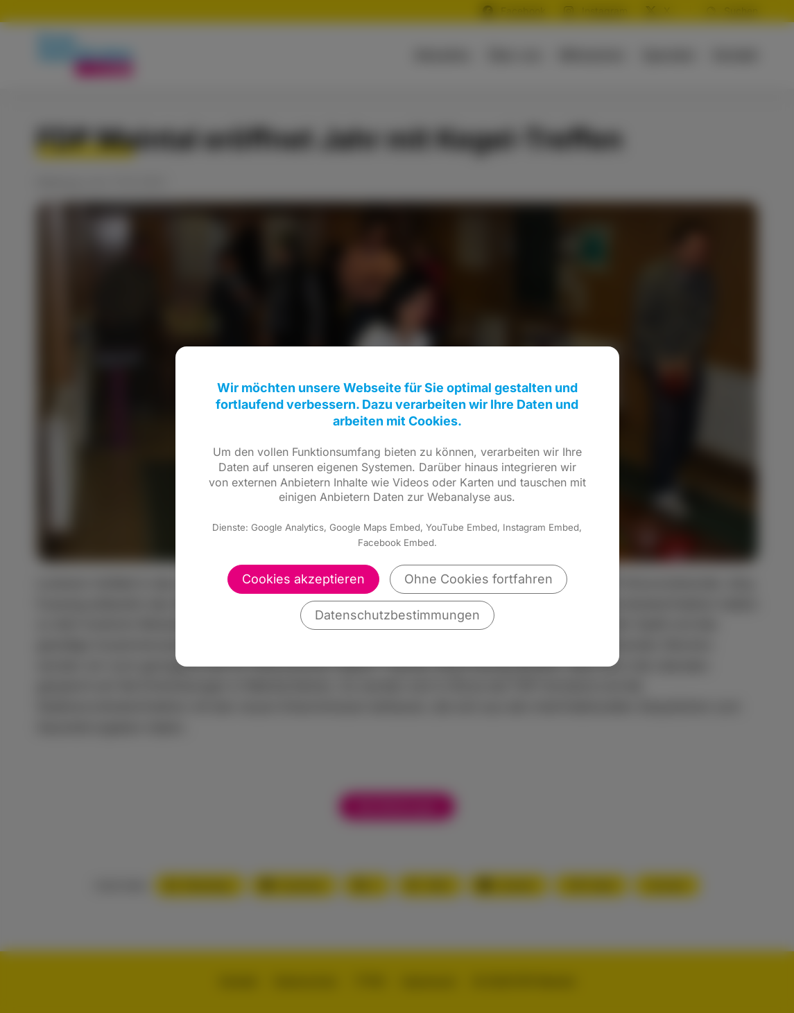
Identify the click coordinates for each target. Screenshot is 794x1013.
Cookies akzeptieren (303, 579)
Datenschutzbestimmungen (397, 615)
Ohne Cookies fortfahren (478, 579)
